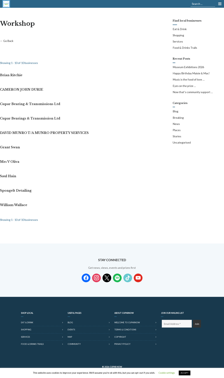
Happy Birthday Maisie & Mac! (191, 73)
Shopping (178, 35)
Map (70, 337)
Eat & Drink (180, 29)
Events (71, 329)
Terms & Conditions (125, 329)
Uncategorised (182, 142)
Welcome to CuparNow (127, 322)
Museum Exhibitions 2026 (188, 67)
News (176, 124)
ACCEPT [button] (185, 373)
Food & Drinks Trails (185, 47)
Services (178, 41)
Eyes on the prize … (184, 86)
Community (74, 344)
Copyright (120, 337)
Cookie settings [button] (167, 372)
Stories (177, 136)
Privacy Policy (122, 344)
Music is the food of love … (189, 79)
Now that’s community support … (193, 92)
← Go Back (6, 41)
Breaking (178, 117)
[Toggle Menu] (219, 4)
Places (177, 130)
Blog (175, 111)
